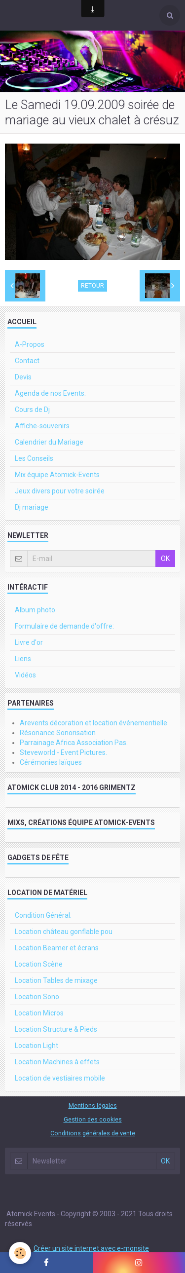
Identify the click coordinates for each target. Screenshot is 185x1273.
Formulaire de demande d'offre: (64, 626)
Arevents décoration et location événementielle (93, 723)
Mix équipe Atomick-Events (57, 475)
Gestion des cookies (93, 1119)
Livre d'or (29, 642)
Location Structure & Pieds (56, 1029)
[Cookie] (20, 1253)
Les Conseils (34, 458)
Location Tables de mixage (56, 980)
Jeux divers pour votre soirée (60, 491)
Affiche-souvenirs (42, 426)
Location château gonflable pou (63, 932)
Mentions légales (93, 1105)
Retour (92, 285)
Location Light (36, 1045)
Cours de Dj (32, 409)
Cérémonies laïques (51, 762)
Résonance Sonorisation (58, 733)
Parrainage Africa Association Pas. (74, 743)
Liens (23, 659)
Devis (23, 377)
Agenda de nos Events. (50, 393)
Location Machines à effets (57, 1062)
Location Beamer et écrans (57, 948)
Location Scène (39, 964)
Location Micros (39, 1013)
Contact (27, 361)
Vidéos (25, 675)
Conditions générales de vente (92, 1133)
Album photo (35, 610)
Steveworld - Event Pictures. (63, 752)
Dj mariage (31, 507)
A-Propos (29, 344)
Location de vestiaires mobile (60, 1078)
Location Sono (37, 997)
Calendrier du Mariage (49, 442)
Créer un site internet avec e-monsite (91, 1248)
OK (165, 558)
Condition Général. (43, 915)
